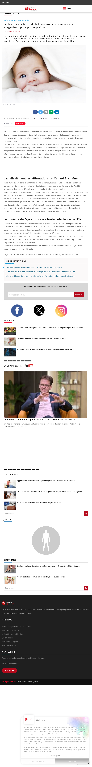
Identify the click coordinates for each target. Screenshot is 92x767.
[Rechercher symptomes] (86, 588)
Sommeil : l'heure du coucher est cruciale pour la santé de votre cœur (45, 349)
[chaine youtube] (29, 366)
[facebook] (20, 310)
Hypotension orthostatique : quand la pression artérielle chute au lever (46, 480)
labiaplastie (20, 123)
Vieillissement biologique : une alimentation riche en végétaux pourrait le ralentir (50, 327)
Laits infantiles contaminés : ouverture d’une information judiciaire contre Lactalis (39, 276)
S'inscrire (79, 295)
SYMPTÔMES (10, 560)
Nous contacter (9, 645)
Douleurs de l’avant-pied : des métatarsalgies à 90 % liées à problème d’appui (48, 566)
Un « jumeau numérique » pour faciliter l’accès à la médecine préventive (39, 419)
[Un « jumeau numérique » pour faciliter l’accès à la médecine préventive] (46, 394)
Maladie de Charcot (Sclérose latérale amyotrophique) (39, 502)
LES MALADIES (11, 474)
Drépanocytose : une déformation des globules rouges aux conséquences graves (50, 491)
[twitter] (42, 310)
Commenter (52, 118)
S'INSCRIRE (9, 670)
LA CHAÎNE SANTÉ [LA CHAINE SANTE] (13, 365)
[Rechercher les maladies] (86, 513)
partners (39, 727)
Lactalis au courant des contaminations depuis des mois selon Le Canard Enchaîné (40, 271)
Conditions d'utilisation (13, 634)
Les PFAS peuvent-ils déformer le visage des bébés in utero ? (41, 338)
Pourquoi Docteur (9, 682)
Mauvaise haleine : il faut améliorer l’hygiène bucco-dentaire (41, 577)
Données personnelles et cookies (17, 626)
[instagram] (64, 310)
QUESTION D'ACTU (13, 13)
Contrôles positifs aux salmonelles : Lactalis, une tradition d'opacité (33, 267)
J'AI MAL (8, 519)
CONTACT (5, 2)
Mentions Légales (10, 641)
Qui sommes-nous (11, 630)
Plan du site (8, 638)
